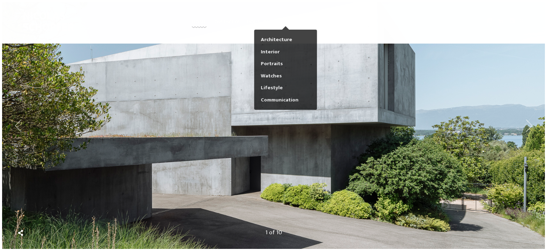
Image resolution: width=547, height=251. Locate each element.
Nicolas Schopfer (44, 24)
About (346, 24)
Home (199, 24)
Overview (226, 24)
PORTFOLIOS (262, 24)
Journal (319, 24)
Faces (293, 24)
